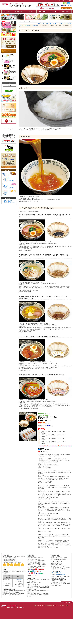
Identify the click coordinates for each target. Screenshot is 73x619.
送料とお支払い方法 (8, 200)
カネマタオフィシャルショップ (25, 25)
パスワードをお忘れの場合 (65, 23)
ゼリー (5, 193)
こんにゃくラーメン (37, 25)
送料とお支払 (19, 579)
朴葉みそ (53, 431)
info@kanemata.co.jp (60, 574)
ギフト (5, 194)
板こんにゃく (6, 174)
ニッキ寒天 (6, 185)
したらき (5, 179)
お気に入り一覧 (40, 23)
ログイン (55, 23)
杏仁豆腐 (5, 192)
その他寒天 (6, 186)
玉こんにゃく (6, 177)
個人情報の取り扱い (8, 201)
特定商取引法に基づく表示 (9, 202)
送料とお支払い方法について (40, 605)
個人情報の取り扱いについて (53, 605)
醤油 (42, 431)
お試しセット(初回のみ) (8, 180)
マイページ (48, 23)
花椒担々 (43, 433)
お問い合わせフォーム (56, 572)
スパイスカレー (61, 431)
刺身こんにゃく (7, 178)
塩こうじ (47, 431)
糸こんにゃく (6, 175)
